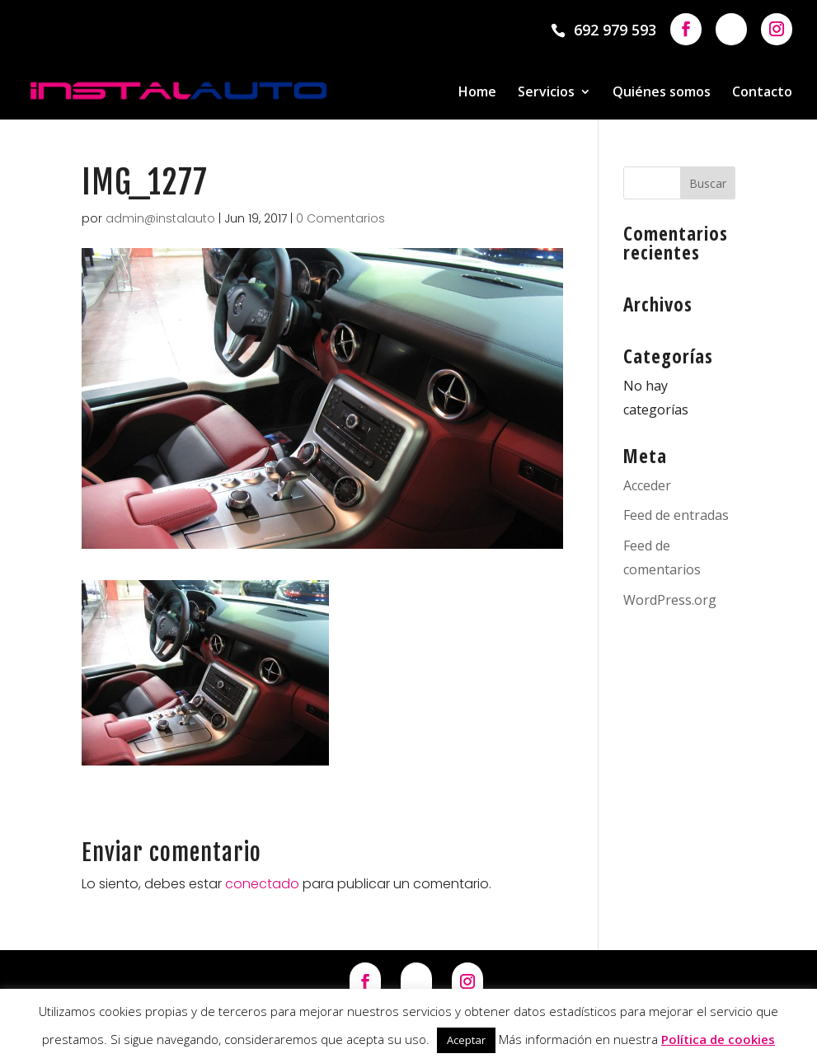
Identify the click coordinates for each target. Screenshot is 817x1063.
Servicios (546, 93)
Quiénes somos (662, 93)
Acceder (647, 485)
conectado (262, 883)
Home (477, 93)
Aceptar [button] (466, 1040)
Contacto (762, 93)
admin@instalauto (160, 218)
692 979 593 (615, 30)
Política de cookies (718, 1039)
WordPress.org (669, 600)
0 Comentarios (340, 218)
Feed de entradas (676, 515)
